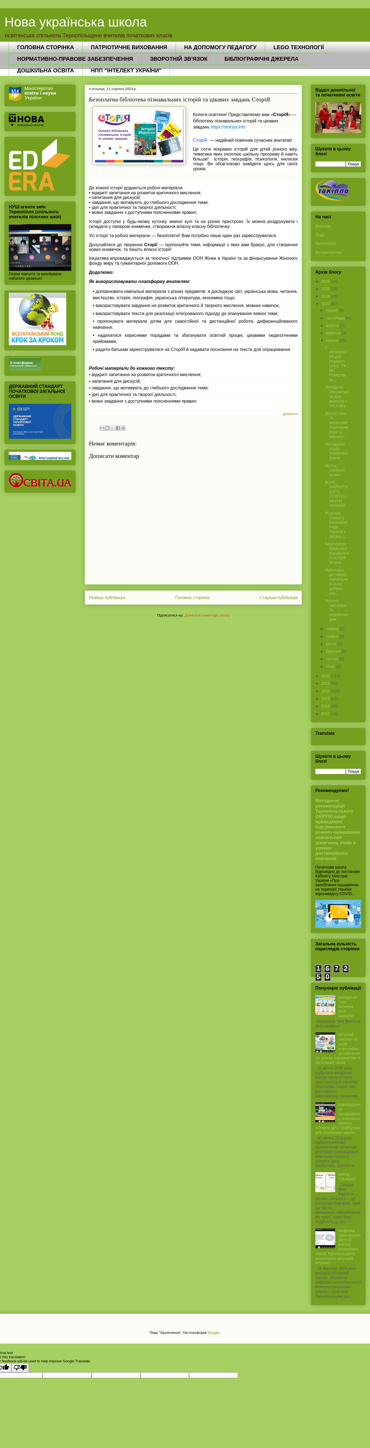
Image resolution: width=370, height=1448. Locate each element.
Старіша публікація (279, 597)
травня (332, 636)
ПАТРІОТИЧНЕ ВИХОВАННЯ (129, 47)
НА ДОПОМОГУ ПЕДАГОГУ (220, 47)
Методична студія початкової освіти (336, 451)
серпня (332, 340)
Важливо (323, 226)
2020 (326, 691)
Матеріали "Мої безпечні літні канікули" (347, 1006)
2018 (326, 706)
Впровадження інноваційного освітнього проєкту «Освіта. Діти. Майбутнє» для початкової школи (338, 1118)
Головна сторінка (192, 597)
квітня (331, 644)
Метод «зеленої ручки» (335, 470)
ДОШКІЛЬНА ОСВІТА (45, 70)
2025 (326, 289)
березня (334, 651)
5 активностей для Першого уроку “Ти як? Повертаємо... (336, 363)
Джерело (290, 414)
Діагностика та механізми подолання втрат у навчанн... (336, 425)
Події (319, 235)
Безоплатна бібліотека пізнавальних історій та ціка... (337, 553)
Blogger (214, 1333)
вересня (334, 333)
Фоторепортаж (328, 252)
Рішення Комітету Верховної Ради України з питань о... (336, 525)
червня (333, 628)
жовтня (333, 325)
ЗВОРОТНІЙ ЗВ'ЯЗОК (179, 59)
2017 (326, 714)
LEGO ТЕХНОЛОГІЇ (298, 47)
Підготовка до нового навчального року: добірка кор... (336, 582)
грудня (332, 310)
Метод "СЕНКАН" (347, 1176)
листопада (336, 318)
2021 (326, 683)
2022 (326, 676)
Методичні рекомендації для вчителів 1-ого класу (337, 396)
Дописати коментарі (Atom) (206, 615)
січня (331, 666)
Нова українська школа (75, 22)
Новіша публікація (107, 597)
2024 (326, 296)
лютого (332, 659)
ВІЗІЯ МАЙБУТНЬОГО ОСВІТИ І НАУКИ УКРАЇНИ (336, 494)
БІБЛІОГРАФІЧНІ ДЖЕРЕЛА (261, 59)
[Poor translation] (20, 1367)
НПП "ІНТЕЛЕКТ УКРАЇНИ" (126, 70)
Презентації (325, 243)
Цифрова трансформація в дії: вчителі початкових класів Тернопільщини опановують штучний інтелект (338, 1246)
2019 (326, 698)
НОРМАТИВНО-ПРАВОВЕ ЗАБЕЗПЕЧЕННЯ (75, 59)
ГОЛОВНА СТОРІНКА (45, 47)
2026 (326, 281)
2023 (326, 303)
